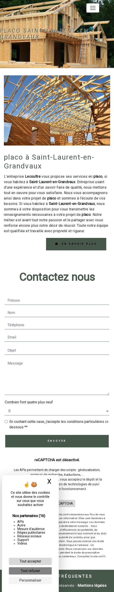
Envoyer (57, 440)
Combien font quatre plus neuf (29, 402)
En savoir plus (76, 243)
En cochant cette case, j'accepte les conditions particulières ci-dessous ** (59, 424)
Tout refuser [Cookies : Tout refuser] (30, 571)
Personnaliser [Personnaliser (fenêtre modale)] (30, 580)
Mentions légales (91, 585)
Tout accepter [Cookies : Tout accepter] (30, 561)
